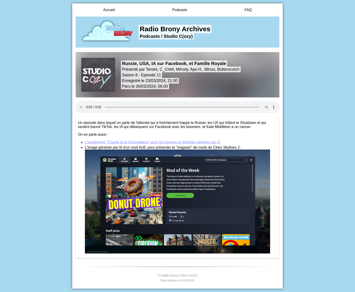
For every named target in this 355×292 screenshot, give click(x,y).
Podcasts (179, 10)
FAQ (248, 10)
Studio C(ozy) (178, 36)
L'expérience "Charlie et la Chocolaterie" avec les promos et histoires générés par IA (152, 142)
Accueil (109, 10)
